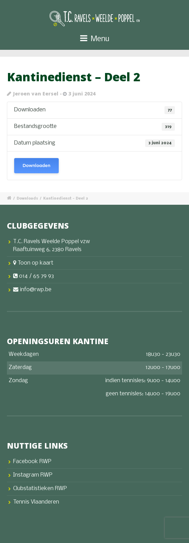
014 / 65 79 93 (33, 276)
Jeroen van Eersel (35, 93)
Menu (94, 38)
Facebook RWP (32, 461)
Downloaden (36, 165)
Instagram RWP (33, 475)
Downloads (27, 199)
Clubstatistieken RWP (40, 488)
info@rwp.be (32, 290)
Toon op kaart (33, 263)
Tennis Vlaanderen (36, 502)
